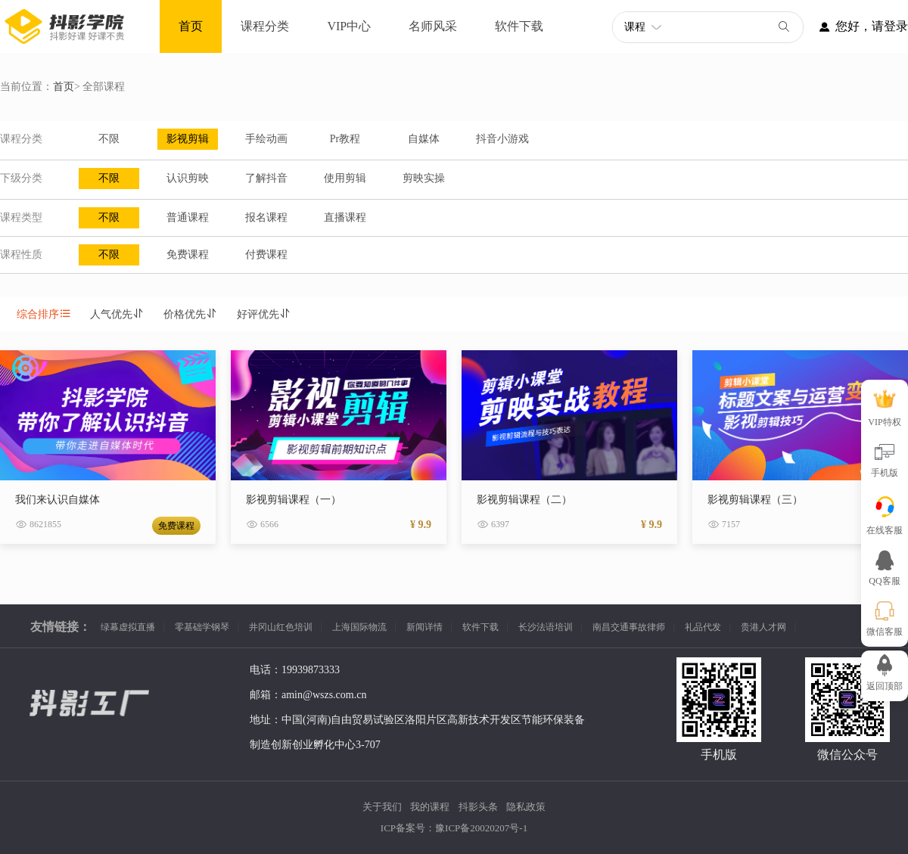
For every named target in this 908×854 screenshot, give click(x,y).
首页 (191, 26)
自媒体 (424, 138)
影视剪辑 (187, 138)
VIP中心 (349, 26)
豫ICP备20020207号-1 (481, 828)
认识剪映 (187, 178)
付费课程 (266, 254)
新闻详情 (424, 627)
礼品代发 (703, 627)
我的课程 (429, 806)
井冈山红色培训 (281, 627)
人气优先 (117, 314)
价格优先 (190, 314)
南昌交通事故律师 (628, 627)
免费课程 (187, 254)
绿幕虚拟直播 (128, 627)
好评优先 (264, 314)
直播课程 (345, 217)
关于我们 (382, 806)
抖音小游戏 (502, 138)
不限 (109, 138)
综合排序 (44, 314)
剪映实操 (424, 178)
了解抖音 (266, 178)
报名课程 (266, 217)
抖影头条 (478, 806)
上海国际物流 (359, 627)
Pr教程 (345, 138)
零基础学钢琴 (202, 627)
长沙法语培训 (545, 627)
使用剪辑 (345, 178)
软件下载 (519, 26)
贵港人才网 (763, 627)
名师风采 (433, 26)
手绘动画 (266, 138)
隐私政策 (526, 806)
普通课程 (187, 217)
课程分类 (265, 26)
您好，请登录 (856, 26)
